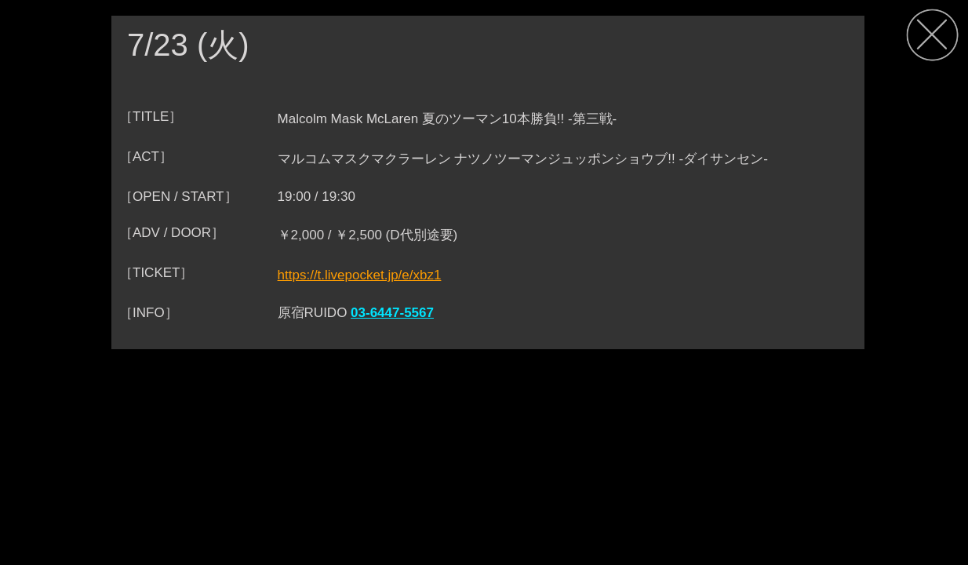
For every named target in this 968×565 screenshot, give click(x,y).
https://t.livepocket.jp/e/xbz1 (360, 275)
